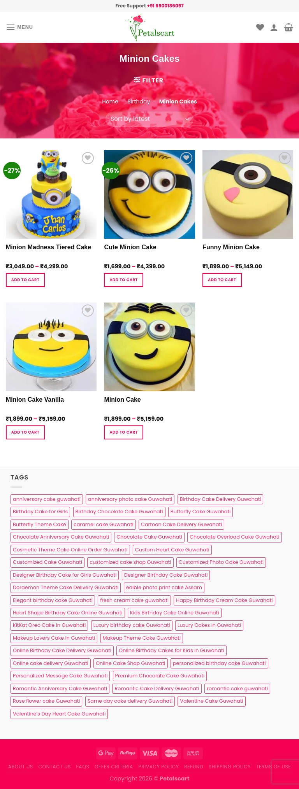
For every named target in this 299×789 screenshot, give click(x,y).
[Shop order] (149, 119)
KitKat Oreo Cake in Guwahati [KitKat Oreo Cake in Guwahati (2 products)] (49, 625)
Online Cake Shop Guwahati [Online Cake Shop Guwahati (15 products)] (130, 663)
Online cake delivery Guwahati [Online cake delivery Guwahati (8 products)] (50, 663)
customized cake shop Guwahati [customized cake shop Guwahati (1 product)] (130, 562)
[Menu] (19, 27)
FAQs (83, 766)
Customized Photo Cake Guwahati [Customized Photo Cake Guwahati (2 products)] (221, 562)
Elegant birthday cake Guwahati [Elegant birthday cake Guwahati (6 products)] (53, 600)
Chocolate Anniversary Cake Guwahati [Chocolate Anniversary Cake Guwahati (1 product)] (61, 537)
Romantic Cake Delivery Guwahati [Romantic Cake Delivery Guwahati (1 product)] (156, 688)
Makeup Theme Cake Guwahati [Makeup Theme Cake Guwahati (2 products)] (142, 638)
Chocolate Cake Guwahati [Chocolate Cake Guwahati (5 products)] (149, 537)
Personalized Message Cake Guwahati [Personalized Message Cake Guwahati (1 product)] (60, 675)
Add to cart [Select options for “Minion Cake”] (123, 432)
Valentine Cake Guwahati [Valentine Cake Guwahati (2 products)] (211, 701)
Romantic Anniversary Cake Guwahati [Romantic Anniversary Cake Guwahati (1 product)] (60, 688)
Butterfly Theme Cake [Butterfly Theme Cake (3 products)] (39, 524)
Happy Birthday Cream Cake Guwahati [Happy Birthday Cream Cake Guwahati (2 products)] (224, 600)
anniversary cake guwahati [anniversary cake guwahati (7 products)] (47, 499)
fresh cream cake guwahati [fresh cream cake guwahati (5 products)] (134, 600)
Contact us (54, 766)
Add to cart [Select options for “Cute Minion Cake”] (123, 280)
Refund (193, 766)
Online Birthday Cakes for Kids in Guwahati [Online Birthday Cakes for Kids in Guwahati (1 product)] (171, 650)
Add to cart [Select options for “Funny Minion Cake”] (222, 280)
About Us (20, 766)
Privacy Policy (159, 766)
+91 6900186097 (165, 5)
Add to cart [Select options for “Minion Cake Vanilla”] (25, 432)
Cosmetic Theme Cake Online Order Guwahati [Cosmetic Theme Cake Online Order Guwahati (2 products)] (70, 549)
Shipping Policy (230, 766)
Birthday (138, 101)
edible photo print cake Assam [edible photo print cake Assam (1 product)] (164, 587)
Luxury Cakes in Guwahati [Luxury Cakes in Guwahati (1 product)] (209, 625)
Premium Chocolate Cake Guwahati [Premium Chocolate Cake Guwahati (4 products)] (160, 675)
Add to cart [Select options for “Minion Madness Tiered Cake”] (25, 280)
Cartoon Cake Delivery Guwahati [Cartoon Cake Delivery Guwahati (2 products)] (181, 524)
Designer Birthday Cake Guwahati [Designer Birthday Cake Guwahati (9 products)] (166, 575)
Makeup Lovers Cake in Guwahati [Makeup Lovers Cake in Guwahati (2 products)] (54, 638)
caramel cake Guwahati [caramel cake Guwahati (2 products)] (104, 524)
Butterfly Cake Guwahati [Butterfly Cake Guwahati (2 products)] (200, 511)
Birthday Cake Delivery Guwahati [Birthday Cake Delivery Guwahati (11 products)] (220, 499)
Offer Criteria (114, 766)
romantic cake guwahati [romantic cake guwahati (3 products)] (237, 688)
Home (110, 101)
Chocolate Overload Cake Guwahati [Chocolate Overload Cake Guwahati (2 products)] (234, 537)
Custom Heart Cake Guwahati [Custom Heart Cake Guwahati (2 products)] (172, 549)
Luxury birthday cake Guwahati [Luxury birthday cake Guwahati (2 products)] (131, 625)
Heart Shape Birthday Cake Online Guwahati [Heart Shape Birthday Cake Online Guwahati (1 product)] (68, 612)
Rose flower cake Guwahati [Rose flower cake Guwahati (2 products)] (46, 701)
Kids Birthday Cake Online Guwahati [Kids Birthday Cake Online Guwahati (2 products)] (174, 612)
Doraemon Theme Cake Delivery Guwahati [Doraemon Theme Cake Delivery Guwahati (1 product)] (65, 587)
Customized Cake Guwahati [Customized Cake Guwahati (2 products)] (47, 562)
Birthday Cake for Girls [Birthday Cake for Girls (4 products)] (40, 511)
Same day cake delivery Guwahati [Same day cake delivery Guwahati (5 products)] (130, 701)
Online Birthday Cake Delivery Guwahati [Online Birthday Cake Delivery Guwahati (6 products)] (62, 650)
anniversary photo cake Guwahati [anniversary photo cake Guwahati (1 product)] (130, 499)
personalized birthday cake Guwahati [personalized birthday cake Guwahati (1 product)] (219, 663)
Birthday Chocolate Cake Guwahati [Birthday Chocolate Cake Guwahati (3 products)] (119, 511)
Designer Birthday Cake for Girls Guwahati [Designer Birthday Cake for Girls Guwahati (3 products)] (64, 575)
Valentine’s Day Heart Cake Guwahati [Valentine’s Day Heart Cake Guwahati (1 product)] (59, 713)
